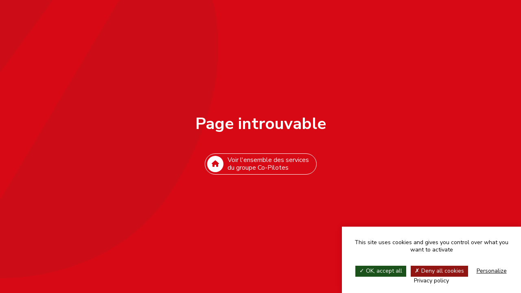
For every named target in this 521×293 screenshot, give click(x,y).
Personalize (492, 271)
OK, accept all (380, 271)
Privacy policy (431, 280)
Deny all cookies (439, 271)
